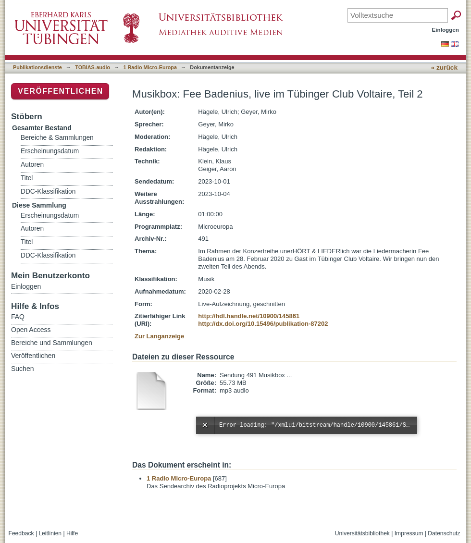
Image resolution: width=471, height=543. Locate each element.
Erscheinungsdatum (50, 151)
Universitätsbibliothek (362, 533)
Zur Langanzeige (159, 336)
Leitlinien (50, 533)
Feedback (21, 533)
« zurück (444, 67)
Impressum (409, 533)
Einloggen (445, 29)
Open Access (31, 329)
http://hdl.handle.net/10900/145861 (248, 316)
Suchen (22, 368)
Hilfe (72, 533)
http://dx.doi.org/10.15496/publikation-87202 (263, 323)
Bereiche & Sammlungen (57, 137)
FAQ (18, 317)
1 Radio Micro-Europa (150, 67)
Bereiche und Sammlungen (51, 342)
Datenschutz (444, 533)
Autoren (32, 164)
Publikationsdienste (37, 67)
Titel (27, 178)
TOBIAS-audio (92, 67)
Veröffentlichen (60, 91)
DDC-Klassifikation (48, 191)
